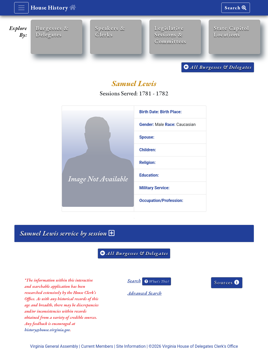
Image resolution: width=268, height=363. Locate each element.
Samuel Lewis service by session (67, 233)
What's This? (156, 281)
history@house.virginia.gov (47, 329)
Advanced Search (144, 293)
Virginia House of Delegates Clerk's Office (200, 346)
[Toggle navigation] (21, 7)
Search (235, 8)
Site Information (130, 346)
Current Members (97, 346)
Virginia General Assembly (54, 346)
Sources (226, 282)
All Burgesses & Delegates (218, 67)
